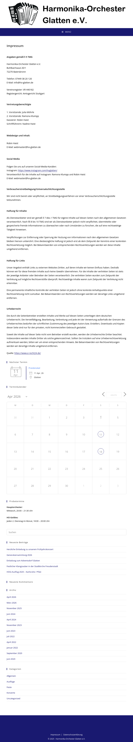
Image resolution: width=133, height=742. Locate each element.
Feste (9, 687)
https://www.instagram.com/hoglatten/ (37, 170)
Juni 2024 (11, 613)
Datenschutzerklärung (73, 734)
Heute (112, 395)
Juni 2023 (11, 630)
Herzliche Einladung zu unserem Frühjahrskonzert (30, 549)
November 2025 (14, 608)
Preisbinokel (34, 368)
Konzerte (11, 692)
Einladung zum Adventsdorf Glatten (23, 560)
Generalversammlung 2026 (19, 554)
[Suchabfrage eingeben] (66, 532)
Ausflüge (11, 681)
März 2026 (11, 602)
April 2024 (11, 619)
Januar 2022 (12, 647)
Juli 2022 (11, 636)
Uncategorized (13, 698)
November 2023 (14, 625)
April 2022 (11, 641)
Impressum (55, 734)
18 (100, 451)
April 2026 (11, 596)
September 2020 (14, 653)
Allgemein (11, 675)
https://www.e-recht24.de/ (27, 353)
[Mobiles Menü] (66, 32)
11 (100, 434)
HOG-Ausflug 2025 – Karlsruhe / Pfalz (24, 571)
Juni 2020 (11, 658)
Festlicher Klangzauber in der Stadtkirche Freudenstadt (32, 566)
